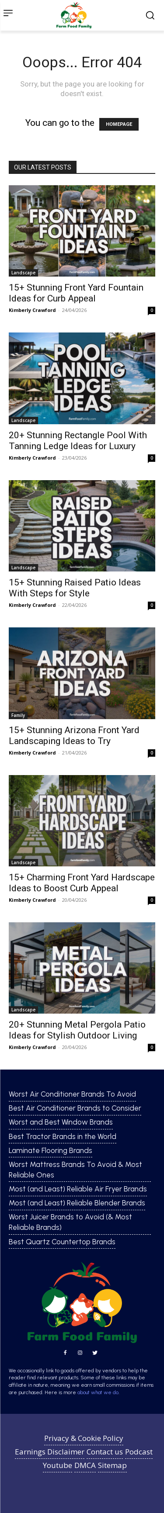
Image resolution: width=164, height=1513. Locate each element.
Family (18, 715)
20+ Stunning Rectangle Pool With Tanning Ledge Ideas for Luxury (78, 440)
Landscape (23, 273)
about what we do (98, 1392)
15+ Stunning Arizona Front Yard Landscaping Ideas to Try (74, 735)
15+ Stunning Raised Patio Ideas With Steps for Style (75, 588)
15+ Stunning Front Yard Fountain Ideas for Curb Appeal (76, 293)
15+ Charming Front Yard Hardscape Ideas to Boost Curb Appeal (82, 882)
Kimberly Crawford (32, 310)
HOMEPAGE (119, 124)
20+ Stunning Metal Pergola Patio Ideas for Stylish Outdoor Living (77, 1030)
